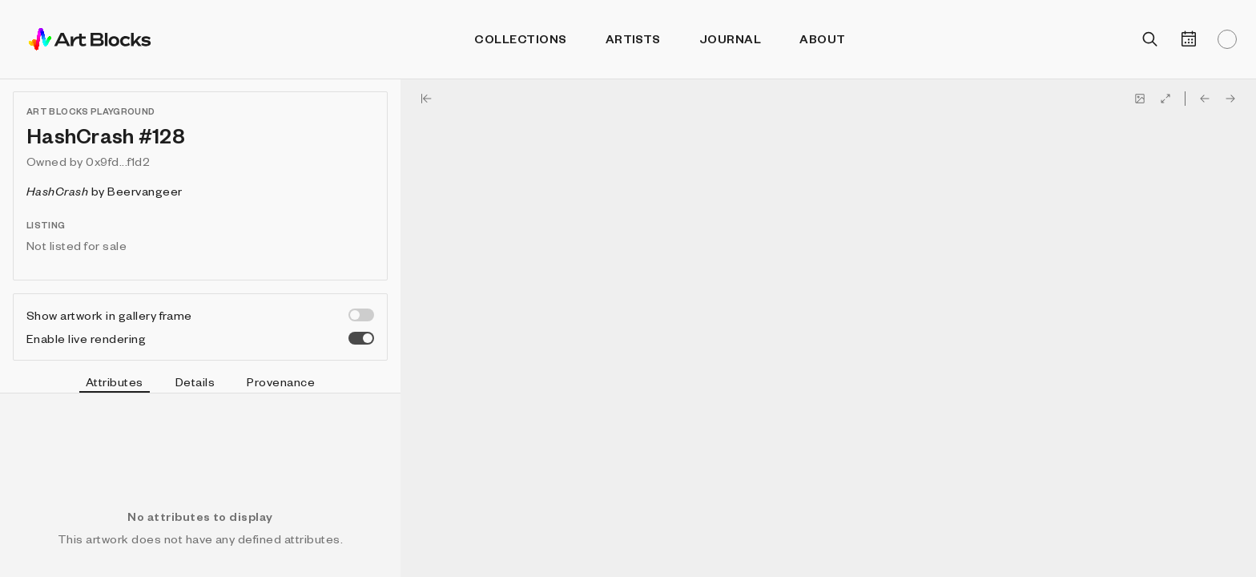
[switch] (361, 315)
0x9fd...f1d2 (118, 161)
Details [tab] (195, 381)
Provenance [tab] (281, 381)
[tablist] (200, 383)
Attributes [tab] (114, 383)
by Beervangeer (104, 191)
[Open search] (1150, 39)
